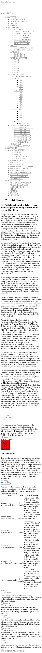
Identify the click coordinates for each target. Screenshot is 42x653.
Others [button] (3, 641)
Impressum (9, 415)
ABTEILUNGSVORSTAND (24, 31)
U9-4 (21, 117)
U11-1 (21, 93)
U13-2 (21, 83)
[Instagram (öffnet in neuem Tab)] (28, 6)
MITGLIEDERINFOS (22, 38)
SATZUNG (14, 25)
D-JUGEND (18, 78)
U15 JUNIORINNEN (22, 132)
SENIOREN (14, 52)
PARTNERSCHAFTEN (22, 40)
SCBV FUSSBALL (12, 27)
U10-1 (21, 101)
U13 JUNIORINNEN (22, 134)
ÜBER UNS (14, 195)
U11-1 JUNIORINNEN (22, 138)
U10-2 (21, 103)
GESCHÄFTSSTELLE (18, 21)
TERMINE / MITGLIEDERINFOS (22, 166)
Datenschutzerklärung (9, 429)
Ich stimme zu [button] (6, 437)
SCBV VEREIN (11, 17)
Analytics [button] (4, 616)
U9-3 (21, 115)
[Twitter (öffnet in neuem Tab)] (18, 6)
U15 (15, 66)
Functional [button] (5, 590)
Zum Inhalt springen (8, 2)
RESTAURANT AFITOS (19, 169)
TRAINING (14, 193)
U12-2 (21, 87)
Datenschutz (9, 417)
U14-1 (16, 68)
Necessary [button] (4, 480)
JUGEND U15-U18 (21, 156)
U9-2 (21, 113)
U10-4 (21, 107)
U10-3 (21, 105)
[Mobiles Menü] (7, 13)
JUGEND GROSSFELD (19, 58)
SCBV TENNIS (11, 148)
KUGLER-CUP (15, 144)
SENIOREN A (19, 54)
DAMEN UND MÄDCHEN (20, 126)
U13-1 (21, 81)
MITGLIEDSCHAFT (22, 35)
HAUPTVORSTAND (17, 19)
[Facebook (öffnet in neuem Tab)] (23, 6)
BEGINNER (23, 123)
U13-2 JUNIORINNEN (22, 136)
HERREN (13, 46)
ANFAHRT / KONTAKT (23, 33)
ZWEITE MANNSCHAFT (24, 50)
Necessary (7, 483)
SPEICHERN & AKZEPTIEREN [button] (13, 651)
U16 (15, 64)
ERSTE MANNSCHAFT (23, 48)
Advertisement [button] (6, 628)
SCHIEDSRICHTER (21, 44)
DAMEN (17, 154)
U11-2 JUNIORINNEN (22, 140)
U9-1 (21, 111)
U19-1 (16, 60)
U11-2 (21, 95)
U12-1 (21, 85)
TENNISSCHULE (16, 164)
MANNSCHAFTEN (17, 150)
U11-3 (21, 97)
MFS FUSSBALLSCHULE (20, 146)
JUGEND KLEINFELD (18, 74)
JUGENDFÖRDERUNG (23, 76)
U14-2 (16, 70)
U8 (20, 119)
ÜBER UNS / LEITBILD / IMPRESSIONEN (19, 178)
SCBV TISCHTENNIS (13, 181)
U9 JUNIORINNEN (21, 142)
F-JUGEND (18, 109)
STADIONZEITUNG (22, 42)
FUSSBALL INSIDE (17, 29)
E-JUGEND (18, 91)
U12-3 (21, 89)
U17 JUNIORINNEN (22, 130)
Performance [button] (5, 603)
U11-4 (21, 99)
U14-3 (16, 72)
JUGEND (13, 191)
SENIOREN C (19, 56)
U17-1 (16, 62)
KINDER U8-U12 (20, 158)
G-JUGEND (18, 121)
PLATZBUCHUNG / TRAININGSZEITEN (18, 161)
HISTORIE (14, 23)
